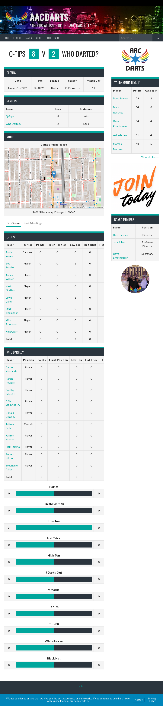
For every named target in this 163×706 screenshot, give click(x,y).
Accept (138, 699)
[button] (54, 174)
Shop (57, 38)
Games (28, 38)
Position (27, 244)
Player (10, 244)
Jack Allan (119, 242)
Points (40, 244)
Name (116, 227)
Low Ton (75, 244)
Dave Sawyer (120, 98)
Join (48, 38)
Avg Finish (151, 90)
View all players (150, 156)
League (17, 38)
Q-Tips (10, 116)
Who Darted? (13, 123)
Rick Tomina (13, 446)
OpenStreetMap (90, 207)
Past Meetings (33, 223)
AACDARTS (49, 16)
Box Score (13, 223)
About (39, 38)
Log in (80, 686)
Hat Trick (90, 244)
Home (7, 38)
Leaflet (73, 207)
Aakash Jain (120, 135)
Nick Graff (12, 331)
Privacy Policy (152, 699)
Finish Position (57, 244)
